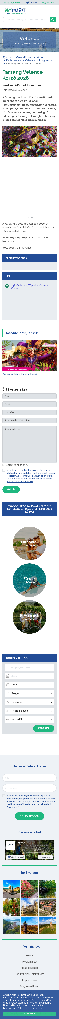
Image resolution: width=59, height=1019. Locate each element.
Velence (30, 60)
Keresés (43, 728)
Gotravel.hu (22, 843)
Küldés (11, 489)
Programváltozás (29, 986)
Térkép (32, 2)
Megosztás (45, 857)
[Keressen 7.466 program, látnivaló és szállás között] (26, 19)
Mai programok (12, 2)
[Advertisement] (29, 196)
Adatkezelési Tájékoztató (20, 481)
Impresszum (29, 980)
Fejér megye (13, 60)
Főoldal (7, 57)
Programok (45, 60)
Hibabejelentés (29, 967)
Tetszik (16, 857)
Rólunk (29, 955)
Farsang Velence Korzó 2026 (22, 75)
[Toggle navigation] (52, 11)
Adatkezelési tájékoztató (29, 973)
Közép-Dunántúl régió (29, 57)
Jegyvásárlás (48, 2)
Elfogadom (29, 1014)
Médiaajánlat (29, 961)
